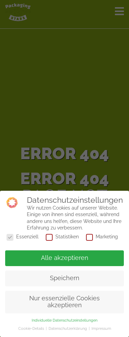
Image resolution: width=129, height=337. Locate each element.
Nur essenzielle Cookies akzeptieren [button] (64, 302)
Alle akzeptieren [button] (64, 257)
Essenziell (23, 236)
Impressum (101, 328)
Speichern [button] (64, 278)
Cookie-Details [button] (31, 328)
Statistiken (62, 236)
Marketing (102, 236)
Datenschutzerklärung (68, 328)
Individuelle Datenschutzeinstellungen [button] (64, 320)
